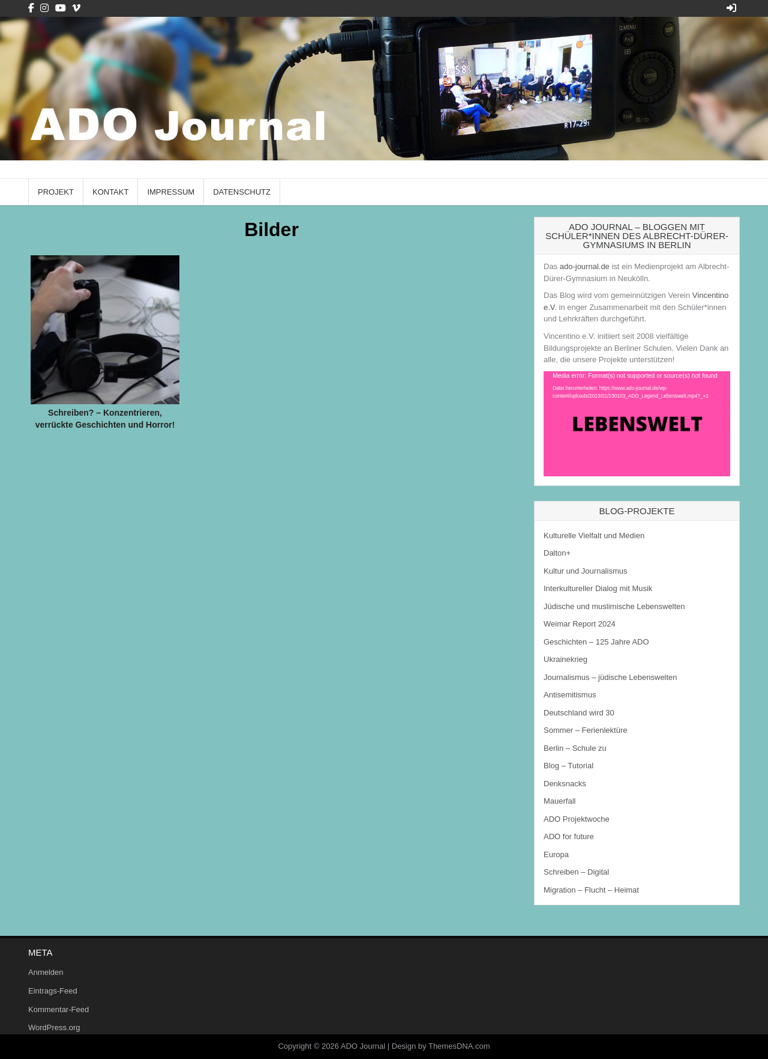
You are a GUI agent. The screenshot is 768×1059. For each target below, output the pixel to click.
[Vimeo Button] (76, 8)
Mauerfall (559, 801)
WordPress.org (54, 1027)
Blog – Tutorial (568, 765)
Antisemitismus (570, 694)
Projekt (56, 191)
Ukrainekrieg (565, 659)
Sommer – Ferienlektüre (585, 730)
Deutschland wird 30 (579, 712)
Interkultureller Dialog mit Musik (598, 588)
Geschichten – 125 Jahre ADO (596, 641)
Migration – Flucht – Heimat (591, 889)
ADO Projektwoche (577, 819)
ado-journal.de (585, 266)
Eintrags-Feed (52, 990)
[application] (637, 423)
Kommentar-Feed (58, 1009)
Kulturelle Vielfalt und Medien (594, 535)
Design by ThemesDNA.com (441, 1046)
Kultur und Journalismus (585, 570)
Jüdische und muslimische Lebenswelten (614, 606)
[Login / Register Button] (731, 8)
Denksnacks (565, 783)
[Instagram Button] (44, 8)
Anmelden (46, 972)
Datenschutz (242, 191)
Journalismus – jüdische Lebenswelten (610, 677)
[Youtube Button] (60, 8)
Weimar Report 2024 (580, 623)
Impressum (170, 191)
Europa (556, 854)
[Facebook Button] (31, 8)
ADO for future (569, 836)
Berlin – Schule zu (575, 748)
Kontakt (110, 191)
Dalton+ (557, 552)
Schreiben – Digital (576, 871)
